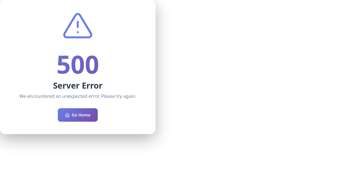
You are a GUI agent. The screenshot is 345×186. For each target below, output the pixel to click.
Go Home (77, 115)
